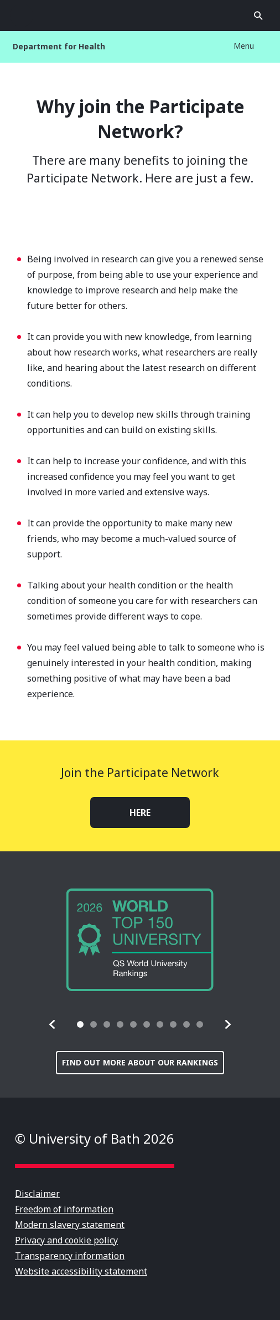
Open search (258, 15)
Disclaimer (37, 1193)
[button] (53, 1024)
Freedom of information (64, 1209)
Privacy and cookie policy (66, 1240)
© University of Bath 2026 (94, 1138)
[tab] (80, 1024)
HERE (140, 812)
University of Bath (140, 15)
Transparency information (70, 1256)
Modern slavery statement (70, 1225)
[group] (140, 940)
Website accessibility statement (81, 1271)
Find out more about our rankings (140, 1062)
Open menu (21, 15)
